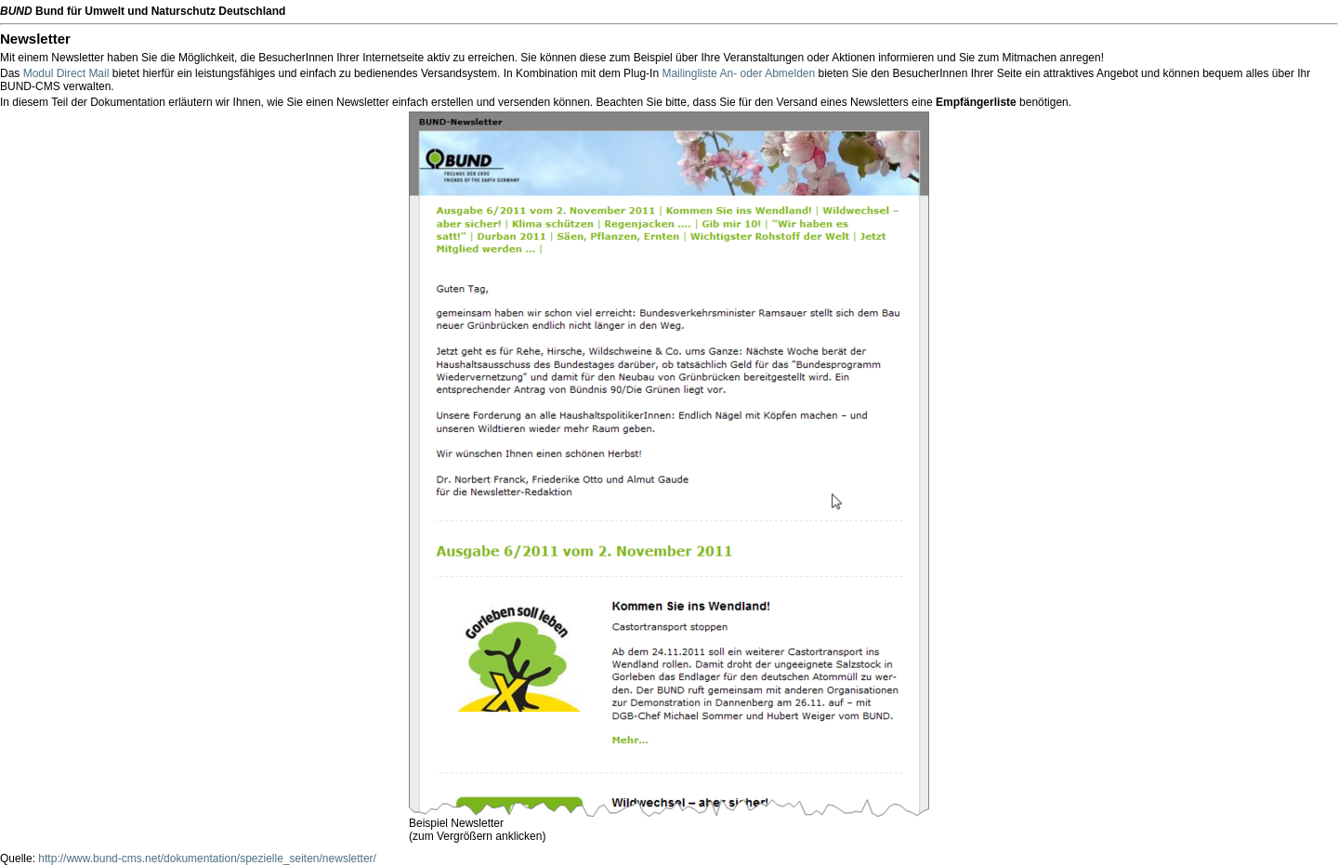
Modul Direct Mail (66, 73)
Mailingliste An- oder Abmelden (738, 73)
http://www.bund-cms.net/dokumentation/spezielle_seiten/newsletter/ (207, 858)
